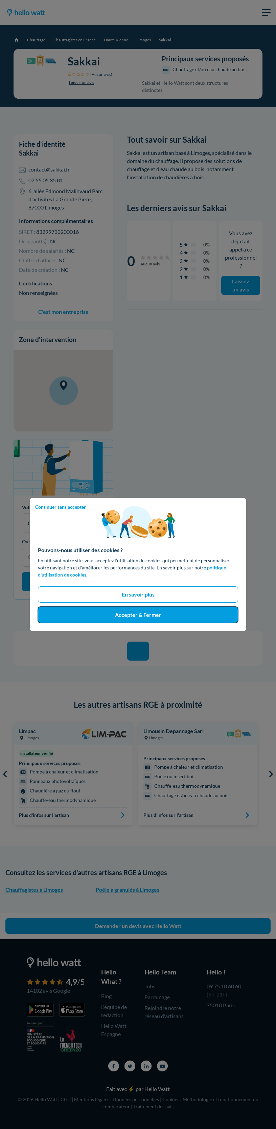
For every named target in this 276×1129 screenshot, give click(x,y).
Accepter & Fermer (138, 614)
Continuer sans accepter (60, 507)
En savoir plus (138, 594)
